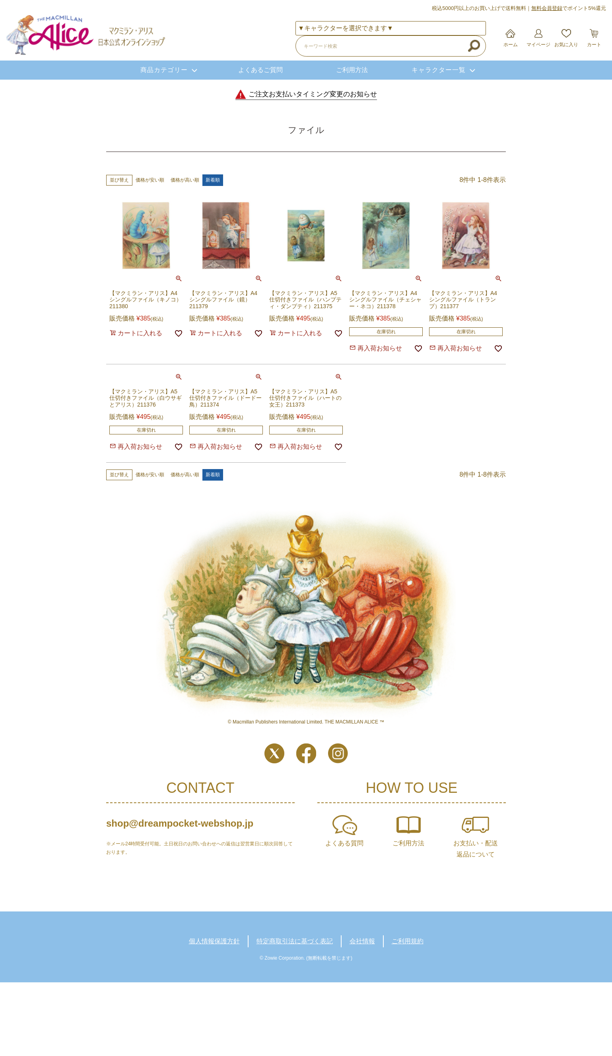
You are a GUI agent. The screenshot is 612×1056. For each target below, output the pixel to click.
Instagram (338, 753)
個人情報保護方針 (214, 941)
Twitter (274, 753)
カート (594, 44)
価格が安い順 (150, 180)
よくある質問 (344, 843)
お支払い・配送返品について (475, 849)
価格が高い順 (185, 180)
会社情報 (362, 941)
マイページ (538, 44)
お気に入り (566, 44)
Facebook (306, 753)
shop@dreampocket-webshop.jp (179, 823)
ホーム (510, 44)
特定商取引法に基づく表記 (294, 941)
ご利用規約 (408, 941)
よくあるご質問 (260, 69)
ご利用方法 (352, 69)
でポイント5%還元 (568, 8)
